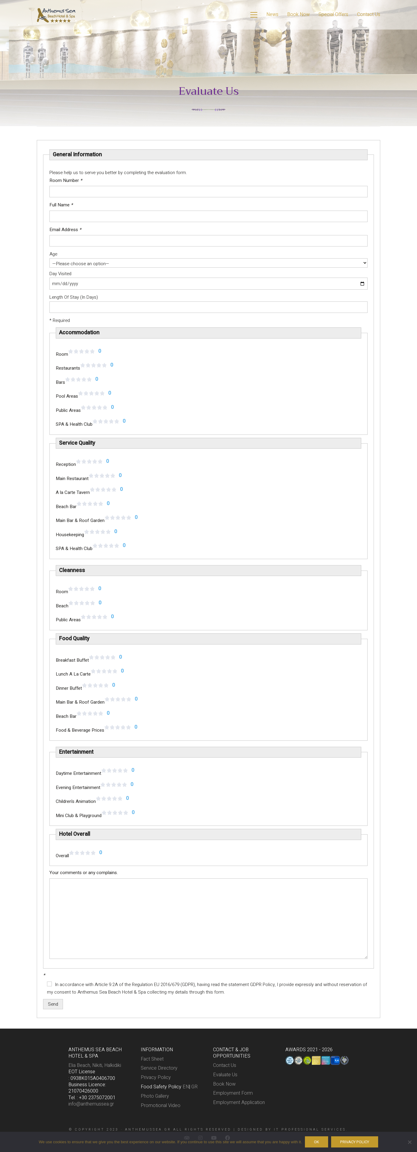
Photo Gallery (155, 1096)
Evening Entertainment (78, 787)
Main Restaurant (72, 478)
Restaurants (68, 368)
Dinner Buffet (69, 688)
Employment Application (239, 1102)
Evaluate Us (225, 1075)
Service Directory (159, 1068)
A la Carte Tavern (73, 492)
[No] (409, 1142)
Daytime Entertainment (78, 773)
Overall (62, 855)
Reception (66, 464)
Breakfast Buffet (72, 660)
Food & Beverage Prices (80, 730)
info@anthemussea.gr (91, 1104)
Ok (316, 1142)
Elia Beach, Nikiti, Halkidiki (94, 1065)
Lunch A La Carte (73, 674)
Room (62, 354)
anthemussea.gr (148, 1129)
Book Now (224, 1084)
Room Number (65, 180)
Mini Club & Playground (79, 815)
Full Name (61, 205)
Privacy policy (354, 1142)
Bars (60, 382)
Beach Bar (66, 506)
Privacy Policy (156, 1077)
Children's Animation (76, 801)
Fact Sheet (152, 1059)
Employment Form (233, 1093)
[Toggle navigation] (253, 15)
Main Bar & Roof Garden (80, 520)
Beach (62, 606)
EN (186, 1087)
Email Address (65, 229)
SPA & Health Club (74, 424)
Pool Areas (67, 396)
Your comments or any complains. (83, 872)
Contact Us (224, 1065)
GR (194, 1087)
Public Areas (68, 410)
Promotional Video (160, 1106)
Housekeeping (70, 534)
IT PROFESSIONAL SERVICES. (311, 1129)
